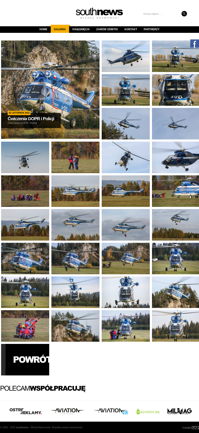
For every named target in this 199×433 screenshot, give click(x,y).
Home (43, 29)
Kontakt (130, 29)
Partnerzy (151, 29)
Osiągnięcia (81, 29)
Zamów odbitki (107, 29)
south (22, 427)
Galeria (61, 28)
